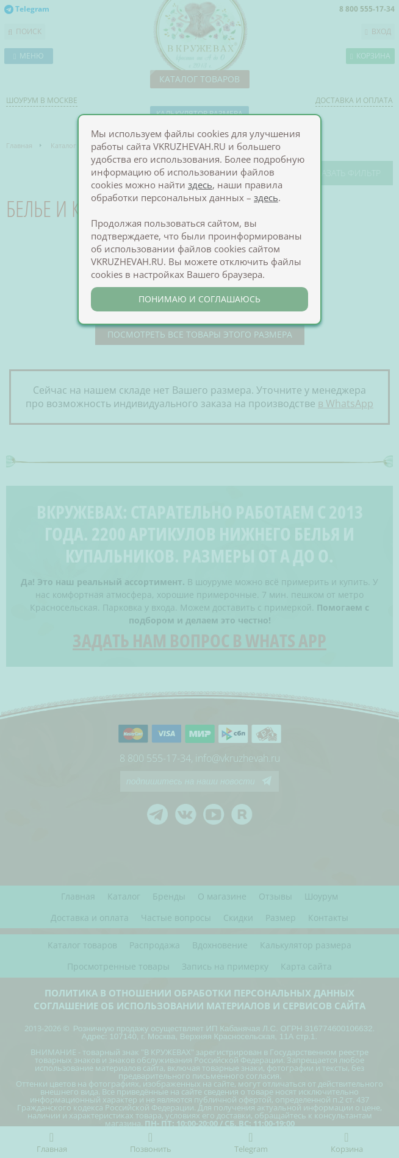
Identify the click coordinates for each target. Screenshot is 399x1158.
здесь (200, 185)
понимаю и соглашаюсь (199, 299)
